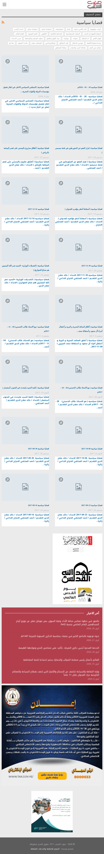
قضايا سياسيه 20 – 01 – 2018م (90, 87)
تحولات (75, 38)
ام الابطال (85, 38)
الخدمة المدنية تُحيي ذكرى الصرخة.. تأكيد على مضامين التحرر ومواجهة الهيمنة (58, 648)
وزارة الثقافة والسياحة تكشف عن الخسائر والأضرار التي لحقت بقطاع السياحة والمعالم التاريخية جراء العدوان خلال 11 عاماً (55, 673)
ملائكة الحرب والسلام (78, 47)
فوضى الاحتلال (77, 43)
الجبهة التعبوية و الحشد (92, 33)
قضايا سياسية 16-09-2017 (38, 505)
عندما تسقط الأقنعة (94, 43)
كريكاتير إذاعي (50, 43)
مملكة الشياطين (61, 47)
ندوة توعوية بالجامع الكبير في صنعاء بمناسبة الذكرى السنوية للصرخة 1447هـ (60, 636)
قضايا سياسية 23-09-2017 (91, 505)
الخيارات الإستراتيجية (73, 33)
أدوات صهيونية (95, 29)
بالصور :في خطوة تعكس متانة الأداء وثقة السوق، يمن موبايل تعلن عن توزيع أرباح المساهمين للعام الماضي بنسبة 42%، (57, 623)
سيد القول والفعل (53, 38)
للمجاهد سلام (36, 43)
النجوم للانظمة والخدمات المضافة (45, 849)
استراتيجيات (59, 29)
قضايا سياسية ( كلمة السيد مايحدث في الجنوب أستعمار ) (25, 388)
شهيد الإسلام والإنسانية (34, 38)
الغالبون (44, 33)
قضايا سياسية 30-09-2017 (38, 449)
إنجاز (68, 29)
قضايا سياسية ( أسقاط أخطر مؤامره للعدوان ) (83, 209)
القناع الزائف (19, 33)
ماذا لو (11, 43)
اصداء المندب (18, 29)
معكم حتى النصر (95, 47)
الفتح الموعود (32, 33)
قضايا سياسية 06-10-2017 (91, 449)
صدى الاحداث (16, 38)
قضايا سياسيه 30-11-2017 (91, 266)
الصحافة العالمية (56, 33)
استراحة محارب (46, 29)
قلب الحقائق (63, 43)
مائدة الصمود (23, 43)
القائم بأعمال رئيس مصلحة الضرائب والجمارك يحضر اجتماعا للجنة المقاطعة (61, 660)
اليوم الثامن (97, 38)
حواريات (66, 38)
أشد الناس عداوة (80, 29)
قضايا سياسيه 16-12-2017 (38, 209)
